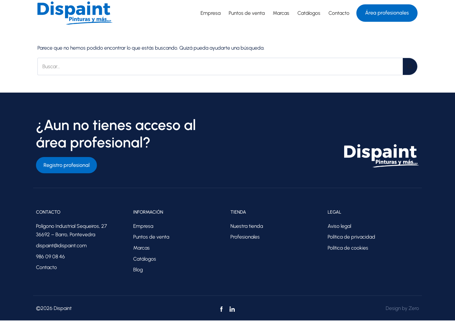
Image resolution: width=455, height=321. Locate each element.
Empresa (209, 13)
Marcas (280, 13)
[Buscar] (220, 66)
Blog (138, 270)
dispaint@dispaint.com (62, 246)
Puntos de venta (246, 13)
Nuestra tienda (246, 226)
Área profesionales (387, 13)
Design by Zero (402, 309)
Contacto (338, 13)
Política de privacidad (351, 237)
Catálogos (308, 13)
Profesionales (245, 237)
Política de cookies (348, 248)
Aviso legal (339, 226)
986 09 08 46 (50, 257)
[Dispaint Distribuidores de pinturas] (75, 13)
